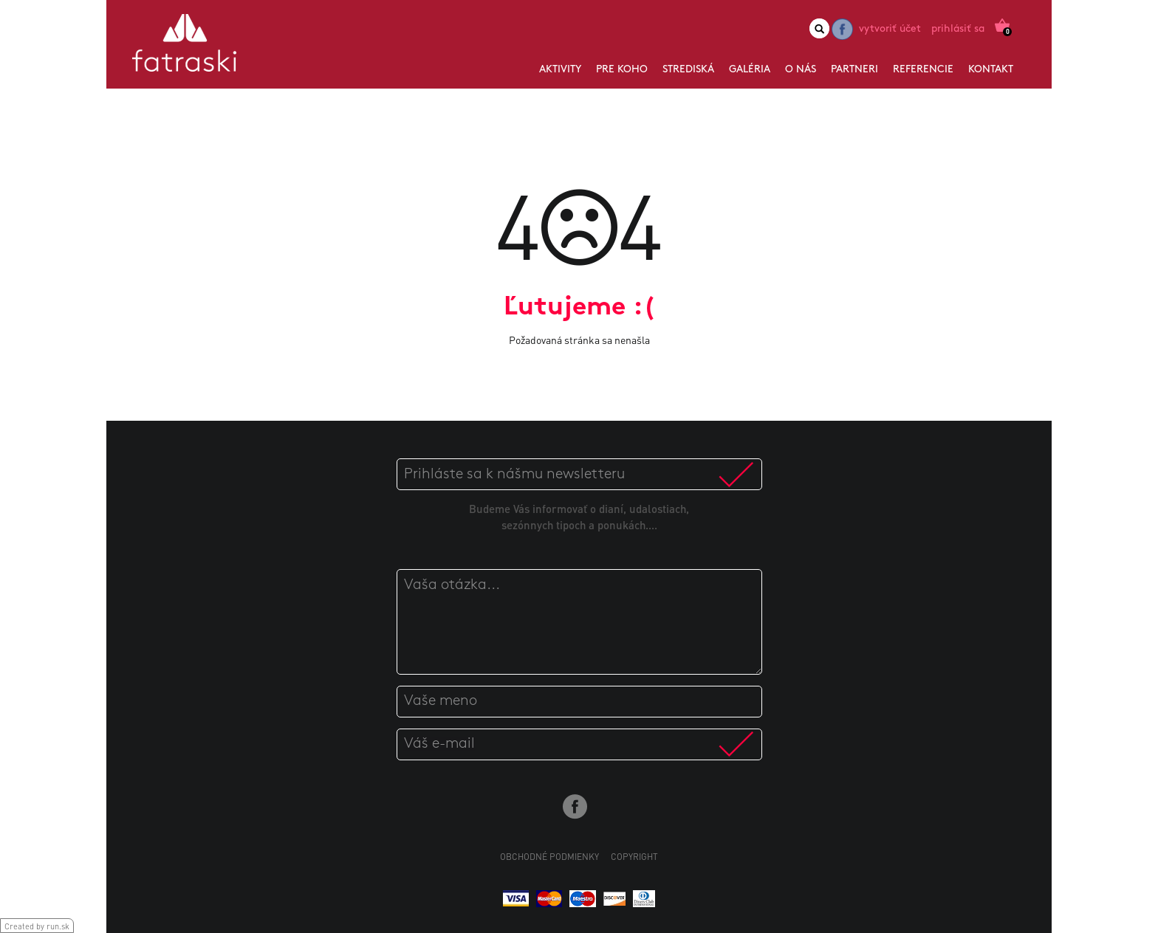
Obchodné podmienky (549, 856)
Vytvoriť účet (890, 29)
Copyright (634, 856)
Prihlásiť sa (957, 29)
